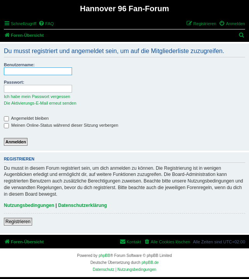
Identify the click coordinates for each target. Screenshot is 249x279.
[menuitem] (46, 23)
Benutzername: (19, 64)
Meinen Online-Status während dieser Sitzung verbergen (61, 125)
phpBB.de (150, 262)
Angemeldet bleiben (26, 118)
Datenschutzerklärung (82, 205)
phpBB (104, 255)
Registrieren (18, 221)
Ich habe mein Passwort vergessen (37, 96)
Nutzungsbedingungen (29, 205)
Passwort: (14, 82)
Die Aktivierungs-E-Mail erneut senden (40, 103)
